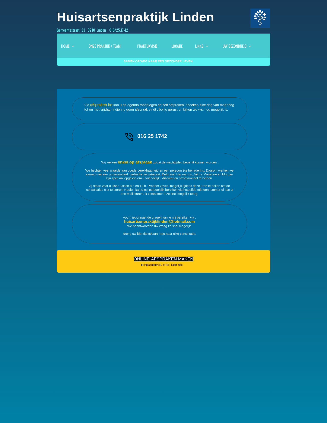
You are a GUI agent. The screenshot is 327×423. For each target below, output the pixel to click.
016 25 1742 (152, 136)
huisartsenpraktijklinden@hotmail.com (159, 221)
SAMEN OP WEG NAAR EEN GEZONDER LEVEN (158, 61)
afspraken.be (101, 105)
